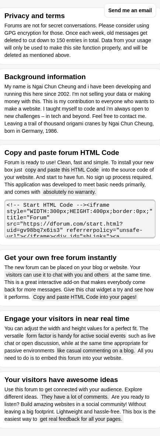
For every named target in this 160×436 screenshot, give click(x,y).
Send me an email (130, 10)
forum (31, 389)
